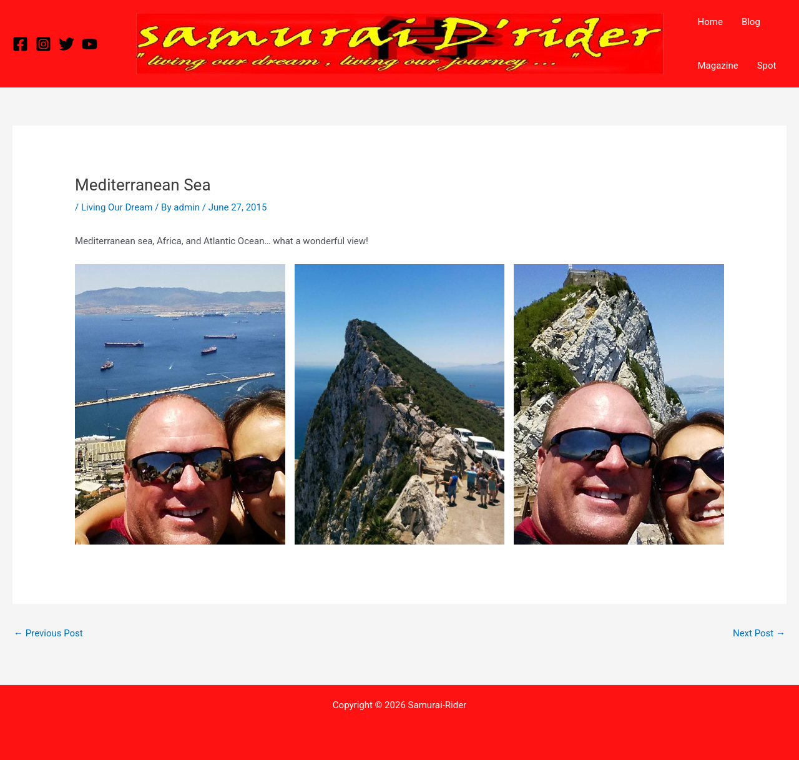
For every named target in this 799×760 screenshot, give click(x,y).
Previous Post (48, 633)
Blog (751, 21)
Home (710, 21)
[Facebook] (20, 44)
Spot (767, 65)
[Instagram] (43, 44)
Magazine (718, 65)
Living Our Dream (117, 207)
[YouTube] (89, 44)
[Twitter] (66, 44)
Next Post (759, 633)
